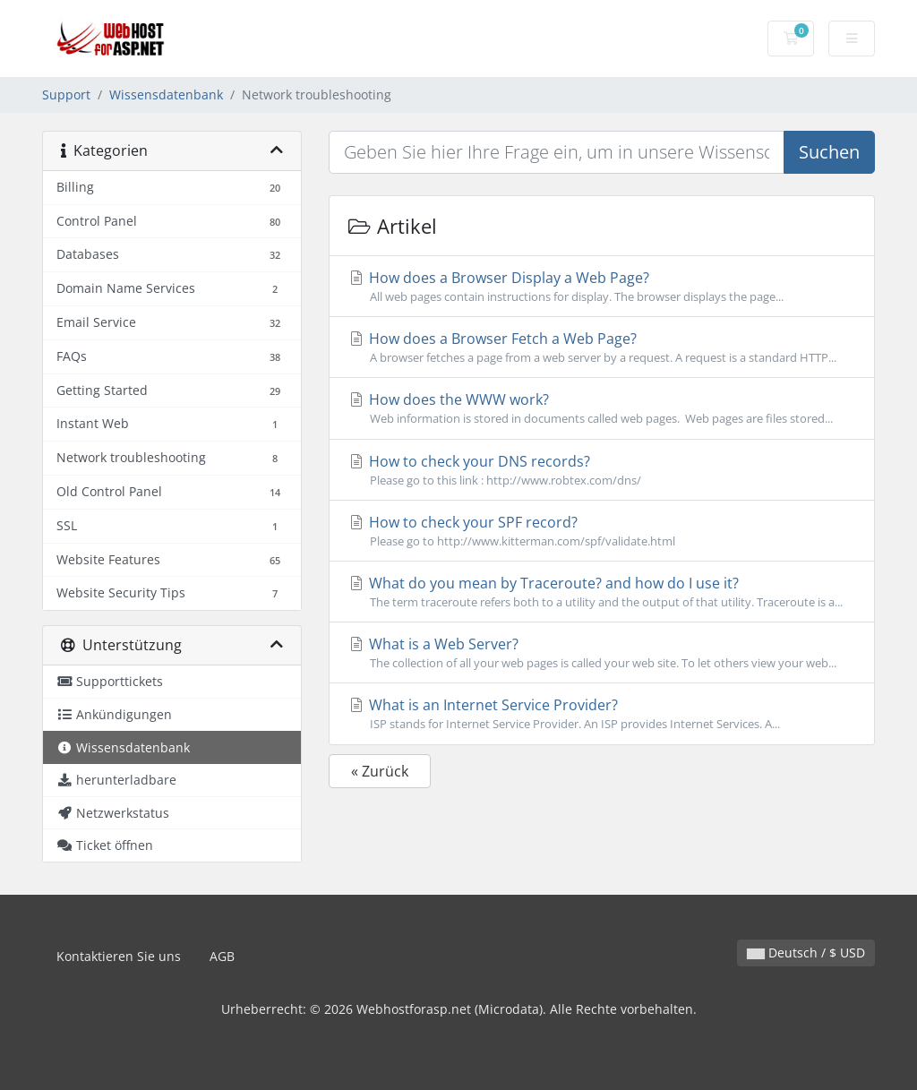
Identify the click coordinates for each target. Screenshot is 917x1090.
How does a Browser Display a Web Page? (601, 286)
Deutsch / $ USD (806, 952)
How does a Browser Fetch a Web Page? (601, 347)
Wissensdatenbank (166, 94)
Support (66, 94)
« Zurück (379, 771)
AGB (222, 956)
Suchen (829, 152)
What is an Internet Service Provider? (601, 714)
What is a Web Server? (601, 653)
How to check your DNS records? (601, 470)
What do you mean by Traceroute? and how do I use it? (601, 592)
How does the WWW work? (601, 408)
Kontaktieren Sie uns (118, 956)
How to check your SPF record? (601, 531)
